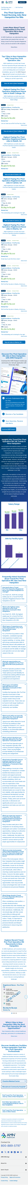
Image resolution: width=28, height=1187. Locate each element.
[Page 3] (14, 1013)
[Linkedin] (8, 1152)
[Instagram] (21, 1152)
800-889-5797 (11, 1145)
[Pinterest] (11, 1152)
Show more (14, 1036)
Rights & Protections (15, 1177)
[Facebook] (2, 1152)
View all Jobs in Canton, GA (14, 220)
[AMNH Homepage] (9, 2)
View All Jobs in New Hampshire (14, 84)
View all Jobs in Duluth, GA (14, 174)
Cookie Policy (4, 1180)
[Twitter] (5, 1152)
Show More (14, 47)
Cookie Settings (13, 1180)
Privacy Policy (4, 1177)
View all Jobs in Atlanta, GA (14, 342)
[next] (26, 996)
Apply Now (22, 2)
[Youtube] (18, 1152)
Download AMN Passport (8, 429)
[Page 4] (16, 1013)
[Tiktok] (14, 1152)
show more (24, 125)
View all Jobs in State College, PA (14, 132)
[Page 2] (13, 1013)
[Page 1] (11, 1013)
